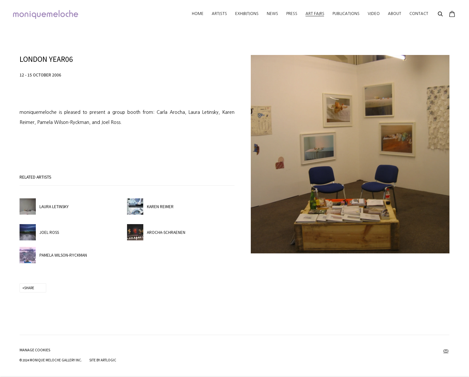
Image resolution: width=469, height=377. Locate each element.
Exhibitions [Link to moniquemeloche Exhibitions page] (247, 14)
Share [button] (29, 288)
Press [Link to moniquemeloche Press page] (291, 14)
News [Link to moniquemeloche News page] (272, 14)
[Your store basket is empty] (452, 15)
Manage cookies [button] (35, 349)
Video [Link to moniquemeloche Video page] (374, 14)
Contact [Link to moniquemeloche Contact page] (418, 14)
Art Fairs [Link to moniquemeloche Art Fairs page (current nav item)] (315, 14)
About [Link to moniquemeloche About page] (394, 14)
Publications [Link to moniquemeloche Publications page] (346, 14)
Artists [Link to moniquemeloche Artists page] (219, 14)
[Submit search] (441, 14)
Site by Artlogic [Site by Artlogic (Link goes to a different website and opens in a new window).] (102, 360)
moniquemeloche (45, 14)
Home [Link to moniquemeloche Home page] (198, 14)
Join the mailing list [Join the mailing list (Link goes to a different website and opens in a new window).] (446, 351)
